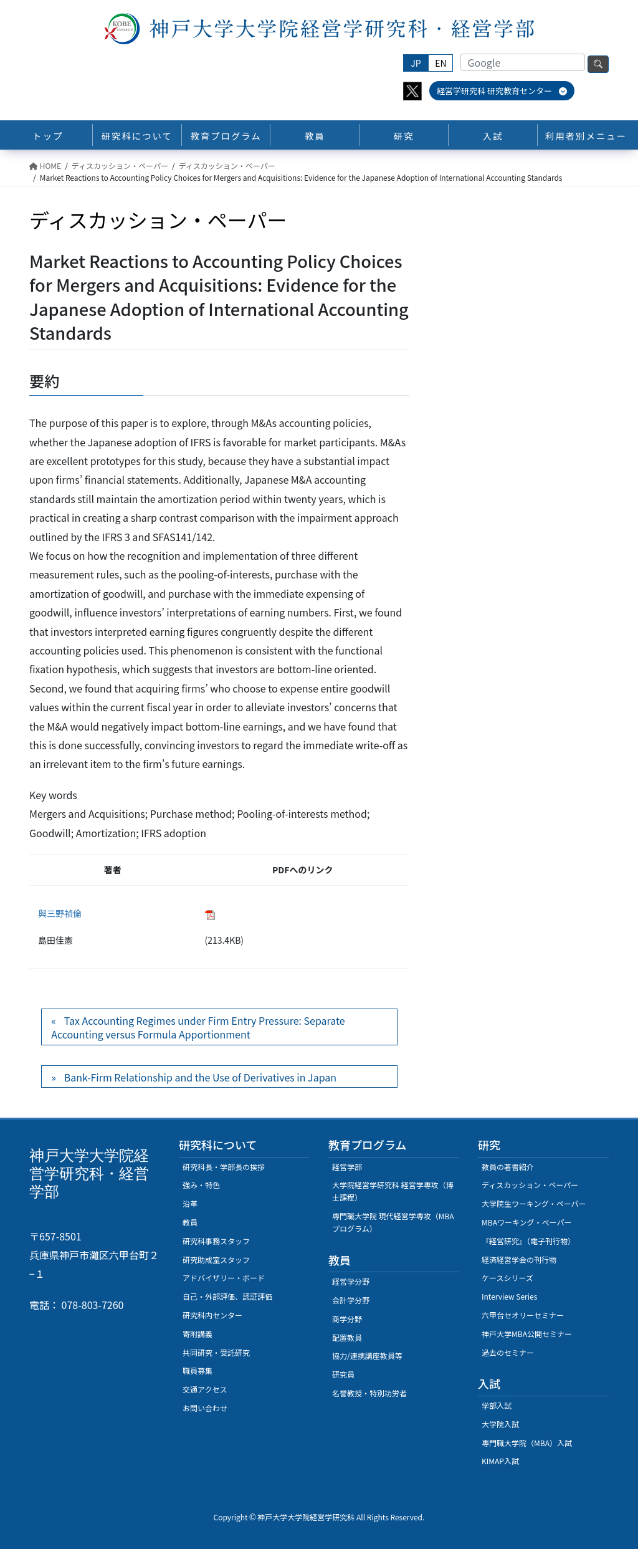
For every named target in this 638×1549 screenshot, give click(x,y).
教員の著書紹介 (508, 1166)
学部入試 (497, 1405)
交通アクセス (205, 1389)
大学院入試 (500, 1424)
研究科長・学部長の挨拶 (224, 1166)
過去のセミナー (508, 1352)
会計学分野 (350, 1300)
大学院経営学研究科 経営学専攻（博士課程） (393, 1190)
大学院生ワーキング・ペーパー (534, 1203)
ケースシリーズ (507, 1277)
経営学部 (347, 1166)
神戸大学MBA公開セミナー (527, 1333)
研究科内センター (212, 1315)
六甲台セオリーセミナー (523, 1315)
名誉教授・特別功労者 (369, 1393)
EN (440, 63)
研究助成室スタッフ (216, 1259)
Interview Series (509, 1296)
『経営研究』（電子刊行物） (528, 1240)
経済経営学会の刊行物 (519, 1259)
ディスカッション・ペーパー (530, 1184)
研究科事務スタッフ (216, 1240)
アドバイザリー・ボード (224, 1277)
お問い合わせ (205, 1408)
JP (416, 63)
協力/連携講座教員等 (367, 1355)
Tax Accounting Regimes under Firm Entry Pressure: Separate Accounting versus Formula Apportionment (198, 1027)
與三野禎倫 (60, 913)
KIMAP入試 (500, 1460)
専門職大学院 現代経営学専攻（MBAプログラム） (393, 1222)
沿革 (190, 1203)
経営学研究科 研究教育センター (502, 91)
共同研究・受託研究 (216, 1352)
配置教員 (347, 1337)
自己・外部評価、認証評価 (227, 1296)
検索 (598, 64)
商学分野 (347, 1318)
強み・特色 (201, 1184)
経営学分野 (350, 1281)
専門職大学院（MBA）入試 (527, 1442)
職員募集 (197, 1370)
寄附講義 (197, 1333)
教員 (190, 1222)
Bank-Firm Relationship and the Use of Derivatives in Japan (200, 1077)
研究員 (343, 1374)
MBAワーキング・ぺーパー (526, 1222)
